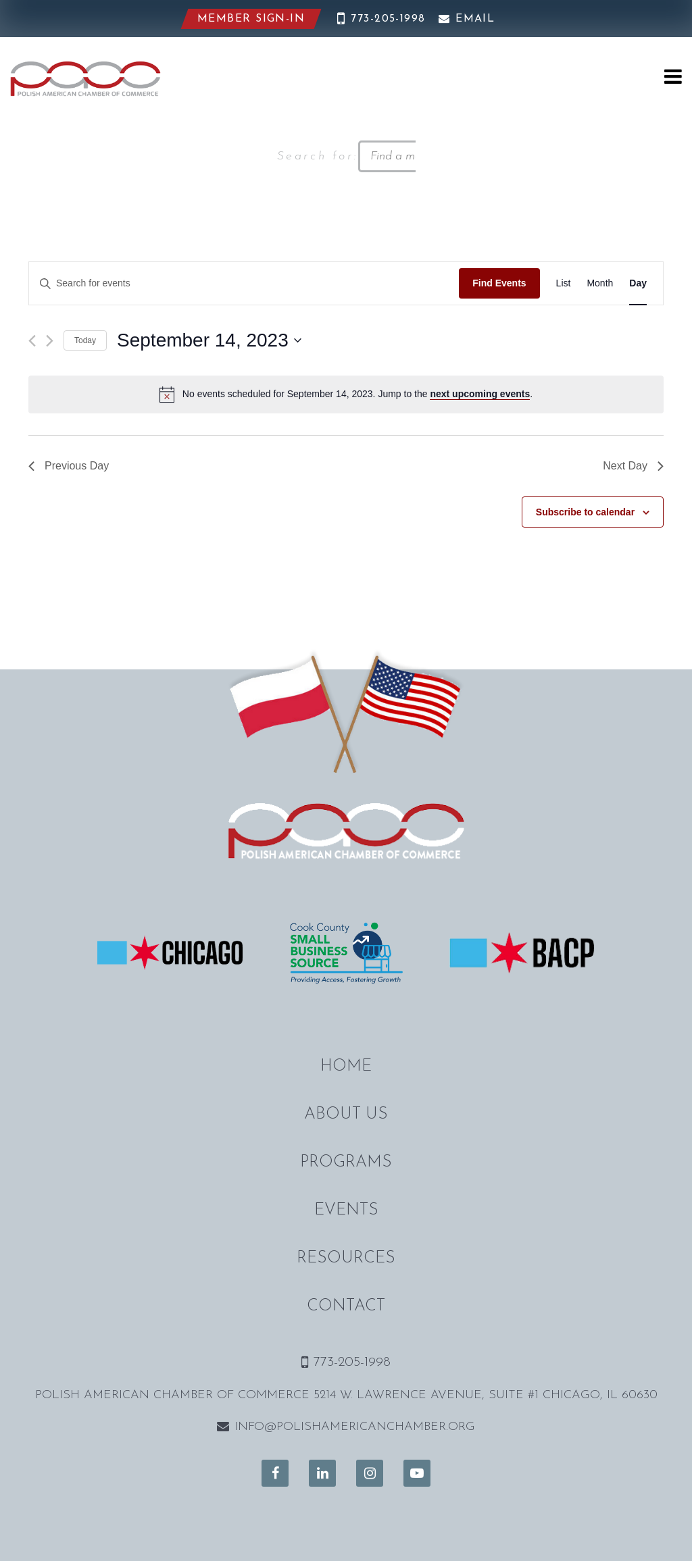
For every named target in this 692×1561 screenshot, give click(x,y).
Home (346, 1066)
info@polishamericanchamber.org (346, 1427)
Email (467, 18)
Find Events (499, 283)
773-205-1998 (381, 18)
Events (346, 1210)
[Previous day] (32, 340)
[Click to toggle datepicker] (209, 340)
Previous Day (68, 465)
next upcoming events (480, 393)
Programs (346, 1162)
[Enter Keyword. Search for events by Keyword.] (244, 283)
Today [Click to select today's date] (85, 340)
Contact (346, 1306)
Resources (346, 1258)
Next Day (633, 465)
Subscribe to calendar (585, 512)
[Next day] (49, 340)
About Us (346, 1114)
